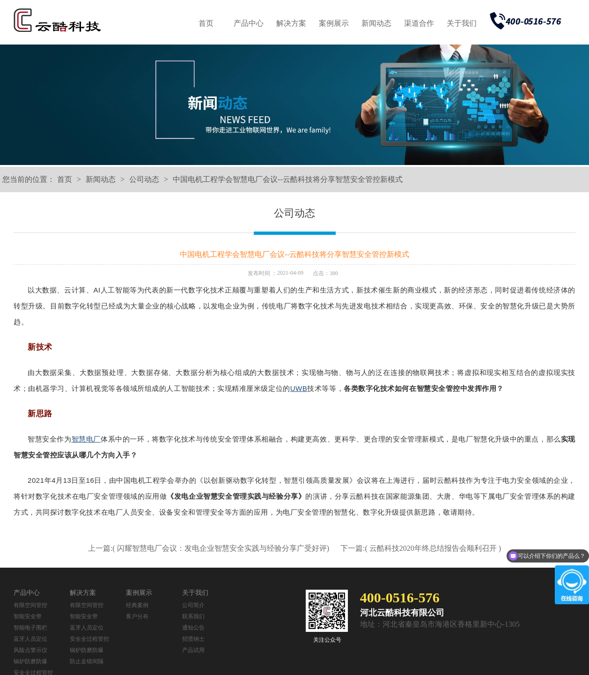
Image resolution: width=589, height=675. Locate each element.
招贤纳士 (193, 639)
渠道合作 (419, 23)
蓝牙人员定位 (30, 639)
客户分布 (137, 616)
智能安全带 (28, 616)
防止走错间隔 (86, 661)
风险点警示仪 (30, 650)
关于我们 (462, 23)
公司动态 (144, 179)
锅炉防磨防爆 (30, 661)
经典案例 (137, 605)
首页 (206, 23)
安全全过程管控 (89, 639)
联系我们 (193, 616)
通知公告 (193, 627)
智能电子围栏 (30, 627)
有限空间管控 (30, 605)
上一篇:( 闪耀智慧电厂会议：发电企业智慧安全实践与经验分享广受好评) (209, 548)
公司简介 (193, 605)
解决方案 (291, 23)
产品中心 (249, 23)
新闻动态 (376, 23)
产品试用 (193, 650)
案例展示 (334, 23)
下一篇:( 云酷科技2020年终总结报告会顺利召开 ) (420, 548)
